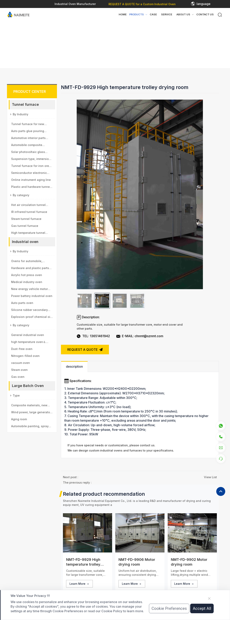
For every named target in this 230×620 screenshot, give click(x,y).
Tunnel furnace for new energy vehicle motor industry (32, 124)
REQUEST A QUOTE (85, 350)
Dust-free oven (21, 349)
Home (123, 14)
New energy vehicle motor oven (29, 289)
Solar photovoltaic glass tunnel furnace (28, 152)
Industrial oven (25, 242)
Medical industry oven (26, 282)
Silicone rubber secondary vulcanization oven (29, 310)
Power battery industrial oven (31, 296)
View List (210, 477)
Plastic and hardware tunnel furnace (31, 187)
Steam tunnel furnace (26, 218)
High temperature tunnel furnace (28, 233)
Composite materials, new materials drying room (29, 406)
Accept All (202, 608)
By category (21, 195)
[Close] (209, 598)
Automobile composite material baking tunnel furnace (27, 145)
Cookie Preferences (169, 608)
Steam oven (19, 369)
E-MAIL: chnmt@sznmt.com (142, 336)
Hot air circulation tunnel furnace (28, 205)
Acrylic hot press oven (26, 275)
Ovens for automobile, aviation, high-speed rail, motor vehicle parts (28, 261)
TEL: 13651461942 (96, 336)
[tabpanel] (139, 412)
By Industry (20, 114)
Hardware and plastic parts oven (30, 268)
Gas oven (17, 376)
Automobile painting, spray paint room (30, 427)
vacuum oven (20, 362)
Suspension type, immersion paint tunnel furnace (31, 159)
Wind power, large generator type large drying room (31, 413)
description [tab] (74, 366)
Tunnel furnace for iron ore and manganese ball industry (31, 166)
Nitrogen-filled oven (25, 356)
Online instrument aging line (31, 179)
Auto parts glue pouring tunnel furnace (27, 131)
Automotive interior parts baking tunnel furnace (28, 138)
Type (16, 395)
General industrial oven (27, 335)
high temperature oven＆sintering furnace (28, 342)
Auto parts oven (22, 303)
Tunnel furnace (25, 104)
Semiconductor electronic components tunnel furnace (30, 173)
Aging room (19, 419)
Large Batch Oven (28, 386)
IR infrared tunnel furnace (29, 212)
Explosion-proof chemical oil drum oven (31, 317)
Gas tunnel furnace (24, 225)
